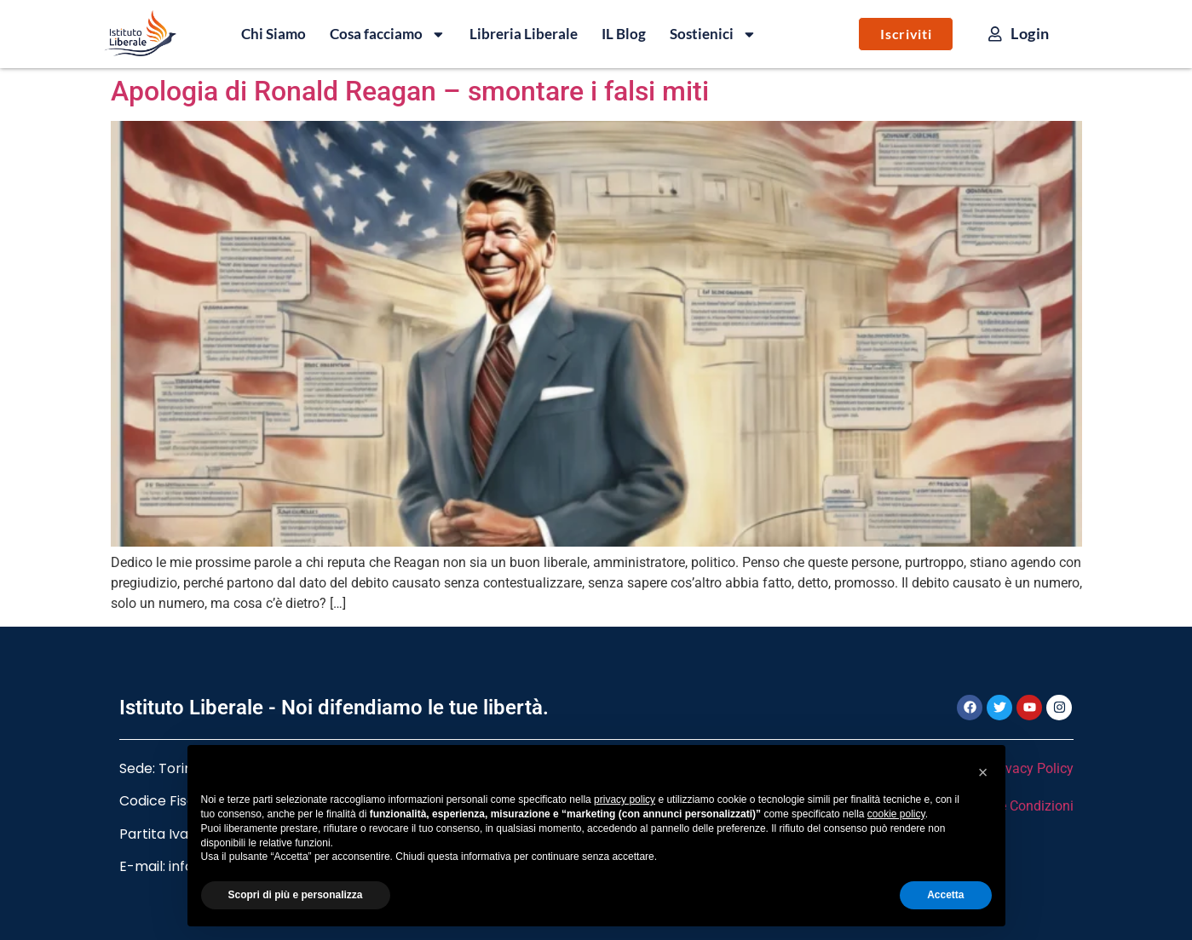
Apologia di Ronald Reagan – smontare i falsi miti (410, 91)
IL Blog (624, 34)
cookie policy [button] (896, 814)
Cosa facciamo (388, 34)
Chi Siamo (273, 34)
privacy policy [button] (624, 799)
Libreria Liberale (523, 34)
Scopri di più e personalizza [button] (295, 895)
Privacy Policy (1031, 768)
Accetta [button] (945, 895)
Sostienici (713, 34)
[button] (983, 772)
